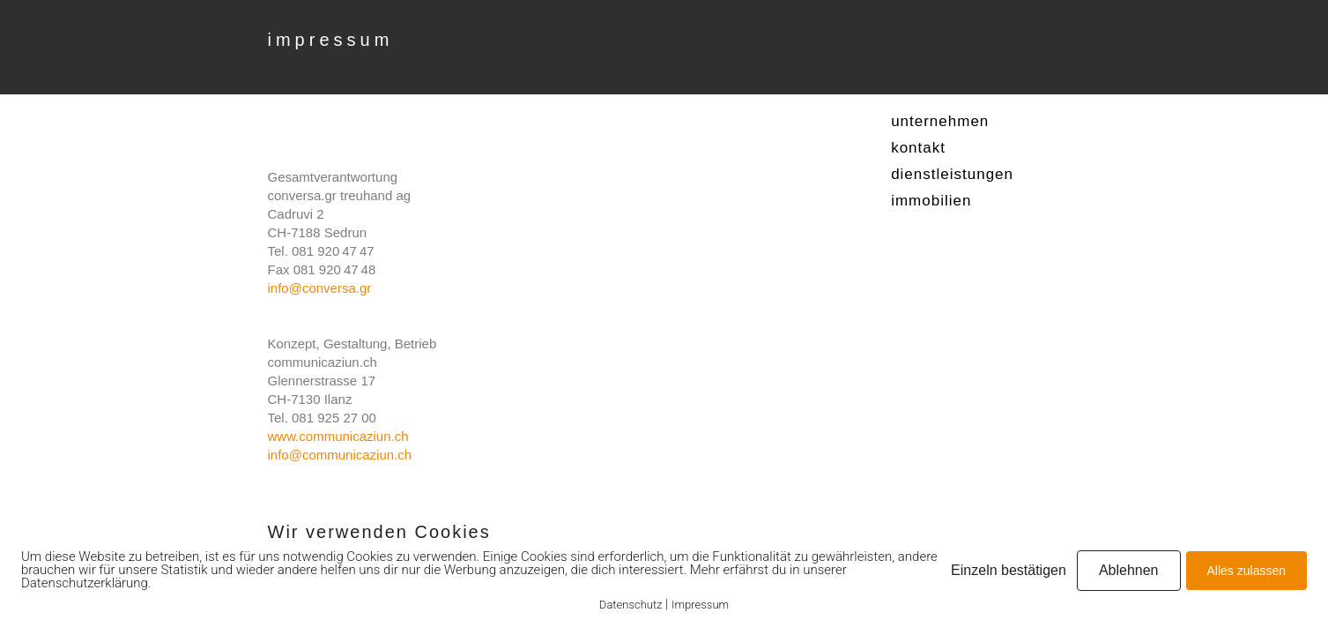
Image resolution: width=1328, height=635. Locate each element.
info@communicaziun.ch (340, 454)
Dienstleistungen (952, 174)
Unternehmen (940, 121)
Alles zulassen (1247, 571)
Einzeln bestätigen (1008, 570)
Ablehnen (1129, 570)
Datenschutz (631, 604)
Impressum (700, 604)
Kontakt (918, 147)
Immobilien (931, 200)
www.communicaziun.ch (338, 436)
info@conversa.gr (320, 287)
